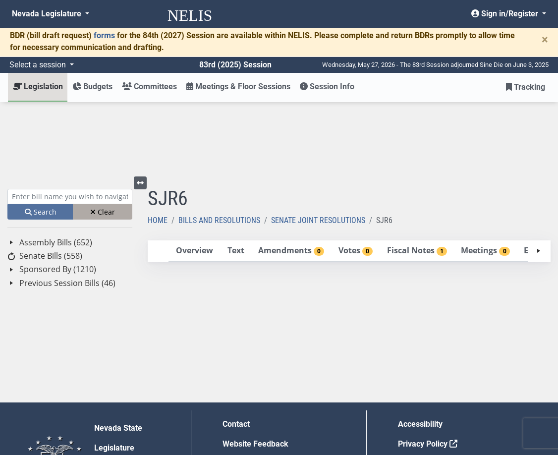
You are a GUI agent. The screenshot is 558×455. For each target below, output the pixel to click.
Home (157, 147)
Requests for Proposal (437, 391)
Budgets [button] (92, 86)
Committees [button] (149, 86)
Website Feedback (255, 371)
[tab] (194, 178)
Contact (236, 351)
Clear (102, 139)
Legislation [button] (38, 86)
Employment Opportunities (270, 391)
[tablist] (349, 178)
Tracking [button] (525, 87)
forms (104, 35)
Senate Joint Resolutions (318, 147)
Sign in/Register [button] (505, 13)
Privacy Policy (427, 371)
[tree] (69, 190)
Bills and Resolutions (219, 147)
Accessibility (420, 351)
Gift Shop (239, 410)
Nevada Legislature (47, 13)
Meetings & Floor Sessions (238, 86)
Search (40, 139)
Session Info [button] (327, 86)
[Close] (545, 40)
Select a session (38, 64)
